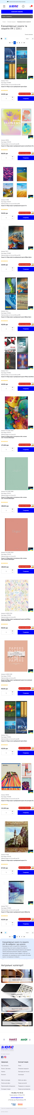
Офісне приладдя (5, 1080)
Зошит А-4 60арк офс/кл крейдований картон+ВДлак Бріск (16, 317)
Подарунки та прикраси (24, 1086)
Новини (3, 1071)
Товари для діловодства (24, 1089)
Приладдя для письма (23, 1071)
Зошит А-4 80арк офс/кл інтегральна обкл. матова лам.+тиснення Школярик (14, 437)
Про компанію (4, 1065)
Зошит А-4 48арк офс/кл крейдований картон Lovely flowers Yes (17, 146)
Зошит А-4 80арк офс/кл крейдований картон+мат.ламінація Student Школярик (16, 680)
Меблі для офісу (22, 1080)
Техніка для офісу (5, 1083)
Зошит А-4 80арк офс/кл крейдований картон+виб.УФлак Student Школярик (15, 619)
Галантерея (21, 1074)
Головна (4, 21)
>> (24, 43)
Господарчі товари (5, 1089)
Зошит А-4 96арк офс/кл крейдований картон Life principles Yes (17, 800)
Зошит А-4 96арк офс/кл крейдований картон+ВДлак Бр (15, 912)
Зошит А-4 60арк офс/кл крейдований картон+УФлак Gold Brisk (17, 376)
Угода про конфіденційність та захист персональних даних (14, 1108)
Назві (27, 38)
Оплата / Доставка (5, 1068)
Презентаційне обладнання (8, 1086)
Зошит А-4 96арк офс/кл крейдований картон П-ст (14, 860)
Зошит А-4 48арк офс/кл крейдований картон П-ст (14, 205)
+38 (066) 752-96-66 (17, 1092)
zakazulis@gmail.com (17, 1097)
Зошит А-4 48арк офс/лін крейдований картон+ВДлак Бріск (16, 257)
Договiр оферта (4, 1111)
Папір (19, 1065)
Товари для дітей (22, 1083)
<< (10, 43)
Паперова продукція (11, 21)
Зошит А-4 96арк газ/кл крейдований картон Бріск (14, 741)
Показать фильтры (29, 34)
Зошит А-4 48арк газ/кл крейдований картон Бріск (14, 86)
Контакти (3, 1074)
